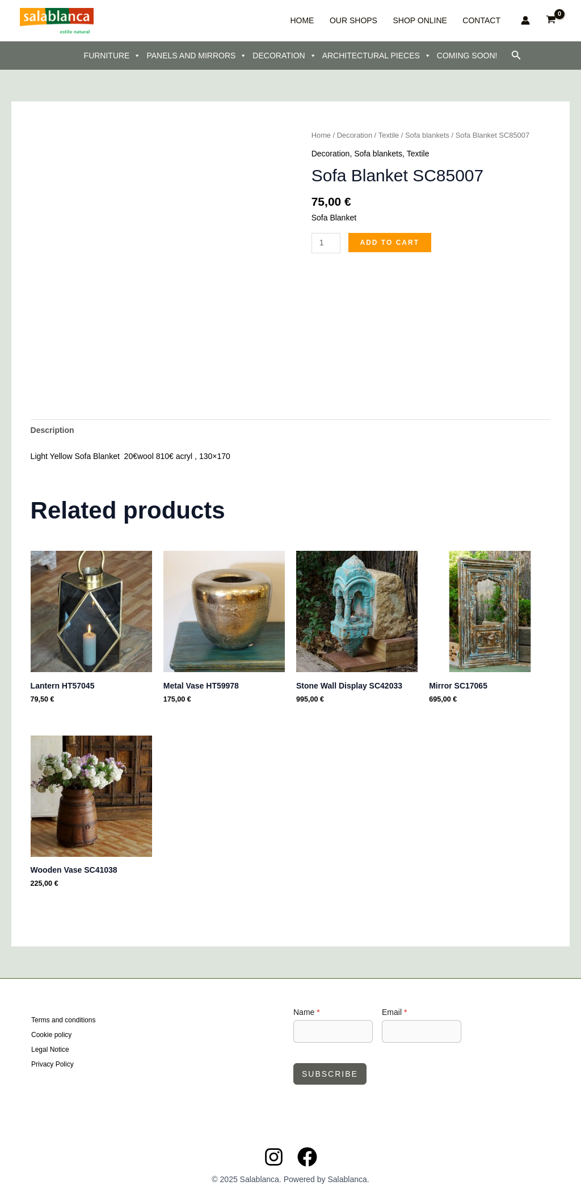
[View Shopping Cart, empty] (551, 20)
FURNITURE (112, 55)
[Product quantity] (325, 243)
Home (321, 135)
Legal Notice (50, 1049)
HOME (335, 20)
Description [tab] (52, 430)
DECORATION (284, 55)
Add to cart (389, 243)
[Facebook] (307, 1157)
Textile (388, 135)
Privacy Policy (52, 1064)
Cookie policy (51, 1035)
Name (306, 1012)
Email (394, 1012)
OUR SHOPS (377, 20)
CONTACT (485, 20)
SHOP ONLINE (433, 20)
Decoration (354, 135)
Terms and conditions (63, 1021)
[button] (516, 55)
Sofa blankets (427, 135)
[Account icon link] (525, 20)
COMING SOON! (467, 55)
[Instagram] (274, 1157)
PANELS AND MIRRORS (196, 55)
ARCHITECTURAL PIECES (376, 55)
